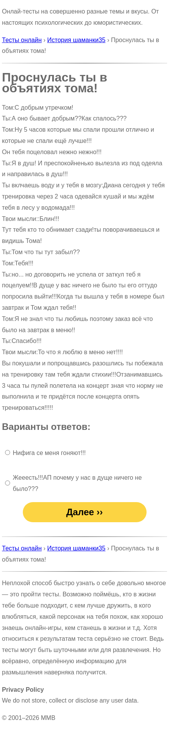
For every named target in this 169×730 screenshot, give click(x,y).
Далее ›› (84, 512)
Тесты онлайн (22, 40)
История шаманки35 (76, 40)
